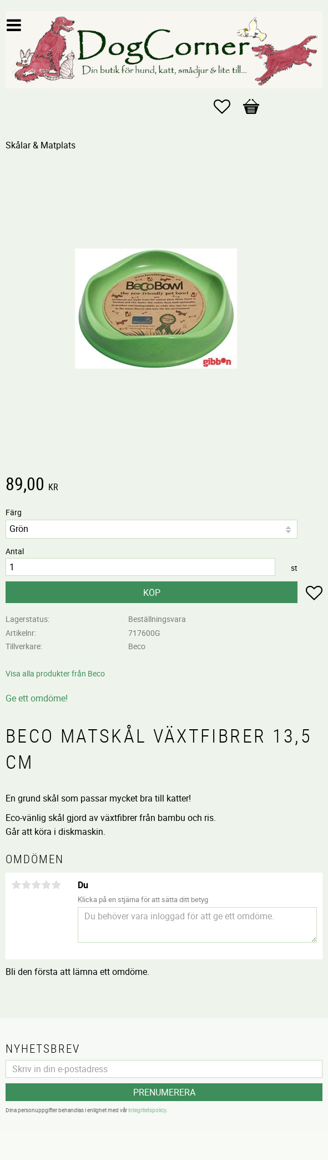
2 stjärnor (26, 885)
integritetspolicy (147, 1110)
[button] (227, 106)
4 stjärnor (46, 885)
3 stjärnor (36, 885)
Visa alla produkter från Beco (55, 673)
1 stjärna (16, 885)
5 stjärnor (56, 885)
